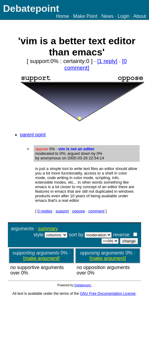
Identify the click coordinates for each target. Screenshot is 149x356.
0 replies (44, 211)
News (107, 16)
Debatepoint (31, 8)
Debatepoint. (83, 285)
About (139, 16)
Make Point (85, 16)
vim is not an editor (76, 149)
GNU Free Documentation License (108, 293)
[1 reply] (107, 61)
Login (124, 16)
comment (96, 211)
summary (48, 228)
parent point (33, 134)
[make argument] (41, 258)
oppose (78, 211)
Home (62, 16)
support (62, 211)
